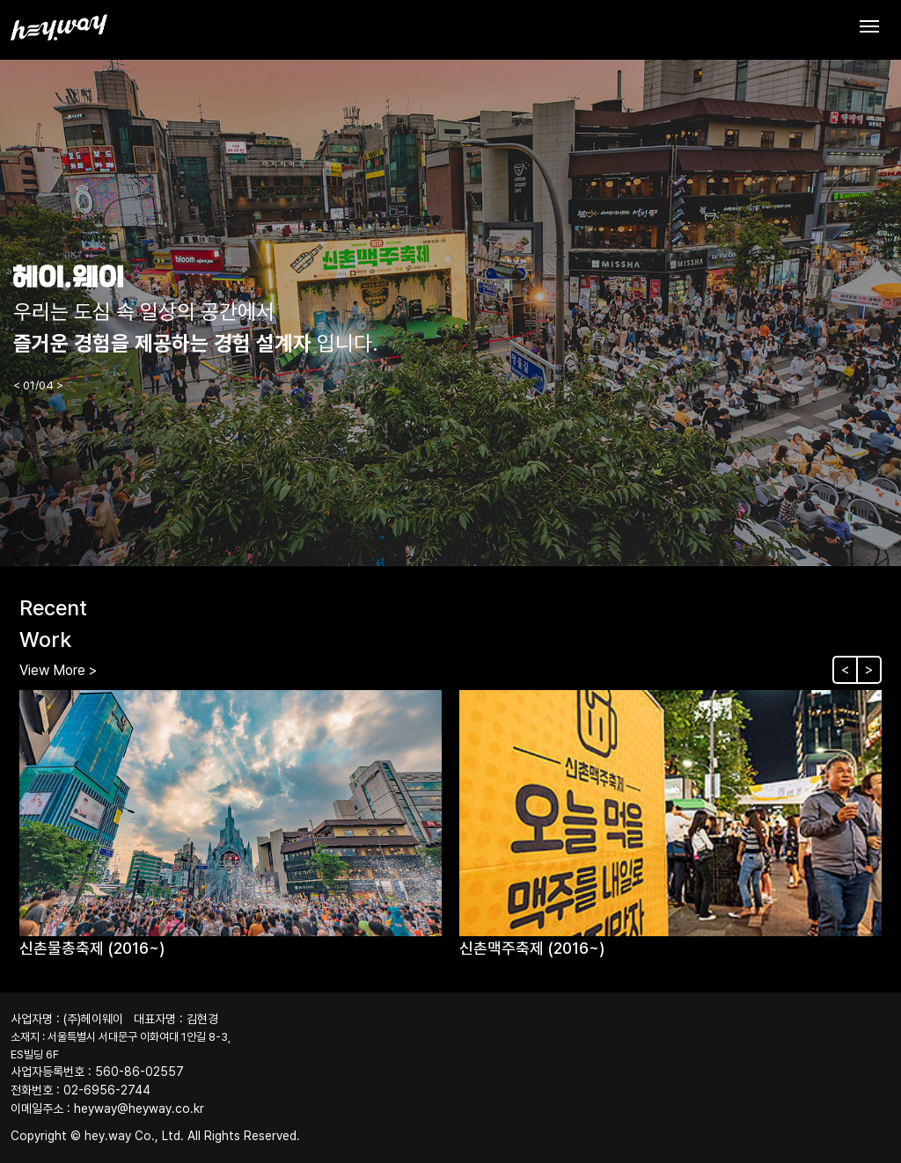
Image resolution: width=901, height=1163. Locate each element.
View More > (58, 670)
